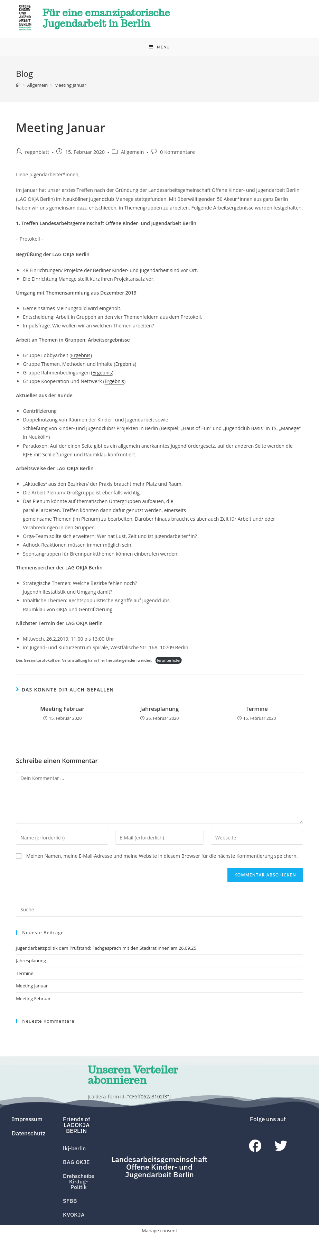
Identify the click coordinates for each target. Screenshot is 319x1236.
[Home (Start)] (18, 86)
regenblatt (37, 153)
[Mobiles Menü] (159, 48)
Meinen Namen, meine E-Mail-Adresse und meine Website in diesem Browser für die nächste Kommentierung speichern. (162, 857)
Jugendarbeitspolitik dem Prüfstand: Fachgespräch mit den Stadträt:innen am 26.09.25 (106, 949)
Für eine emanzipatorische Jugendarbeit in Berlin (112, 18)
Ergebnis (80, 356)
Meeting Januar (32, 987)
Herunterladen (168, 661)
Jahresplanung (159, 710)
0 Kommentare (177, 153)
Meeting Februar (62, 710)
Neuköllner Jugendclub (88, 200)
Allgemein (132, 153)
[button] (76, 1124)
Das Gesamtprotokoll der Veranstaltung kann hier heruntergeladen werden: (84, 661)
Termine (256, 710)
